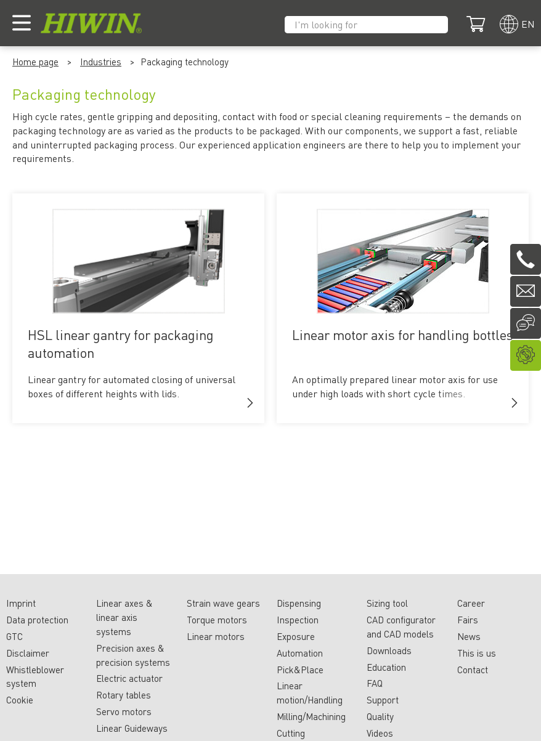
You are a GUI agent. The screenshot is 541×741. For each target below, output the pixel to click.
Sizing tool (387, 603)
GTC (14, 636)
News (469, 636)
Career (471, 603)
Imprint (21, 603)
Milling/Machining (311, 716)
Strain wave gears (223, 603)
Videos (380, 733)
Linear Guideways (132, 728)
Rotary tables (123, 695)
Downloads (389, 650)
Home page (35, 61)
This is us (476, 653)
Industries (100, 61)
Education (386, 667)
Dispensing (299, 603)
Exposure (296, 636)
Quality (380, 716)
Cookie (19, 700)
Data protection (37, 619)
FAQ (375, 683)
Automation (300, 653)
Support (383, 700)
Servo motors (124, 711)
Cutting (291, 733)
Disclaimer (27, 653)
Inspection (298, 619)
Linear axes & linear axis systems (124, 617)
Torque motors (217, 619)
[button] (250, 403)
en (528, 23)
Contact (472, 669)
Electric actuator (129, 678)
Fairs (467, 619)
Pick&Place (300, 669)
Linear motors (216, 636)
